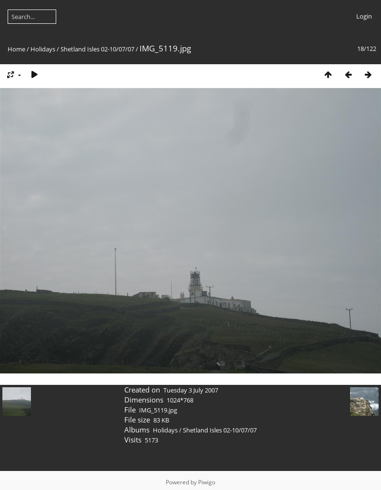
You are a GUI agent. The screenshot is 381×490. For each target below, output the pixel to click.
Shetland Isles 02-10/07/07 (97, 49)
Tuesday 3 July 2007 (190, 390)
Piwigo (206, 482)
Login (364, 16)
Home (16, 49)
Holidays (42, 49)
